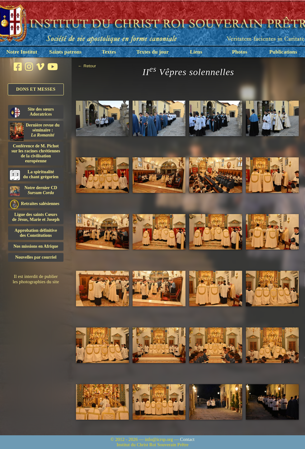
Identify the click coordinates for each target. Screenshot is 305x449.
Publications (283, 52)
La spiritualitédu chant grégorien (34, 175)
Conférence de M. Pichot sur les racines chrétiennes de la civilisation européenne (36, 153)
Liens (196, 52)
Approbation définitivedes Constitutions (36, 233)
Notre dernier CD (33, 190)
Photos (239, 52)
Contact (187, 439)
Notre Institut (21, 52)
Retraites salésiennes (34, 204)
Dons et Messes (36, 89)
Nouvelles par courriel (36, 257)
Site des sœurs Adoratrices (32, 112)
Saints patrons (65, 52)
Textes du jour (152, 52)
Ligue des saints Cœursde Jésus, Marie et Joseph (35, 217)
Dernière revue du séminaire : (34, 131)
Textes (109, 52)
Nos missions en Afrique (35, 246)
